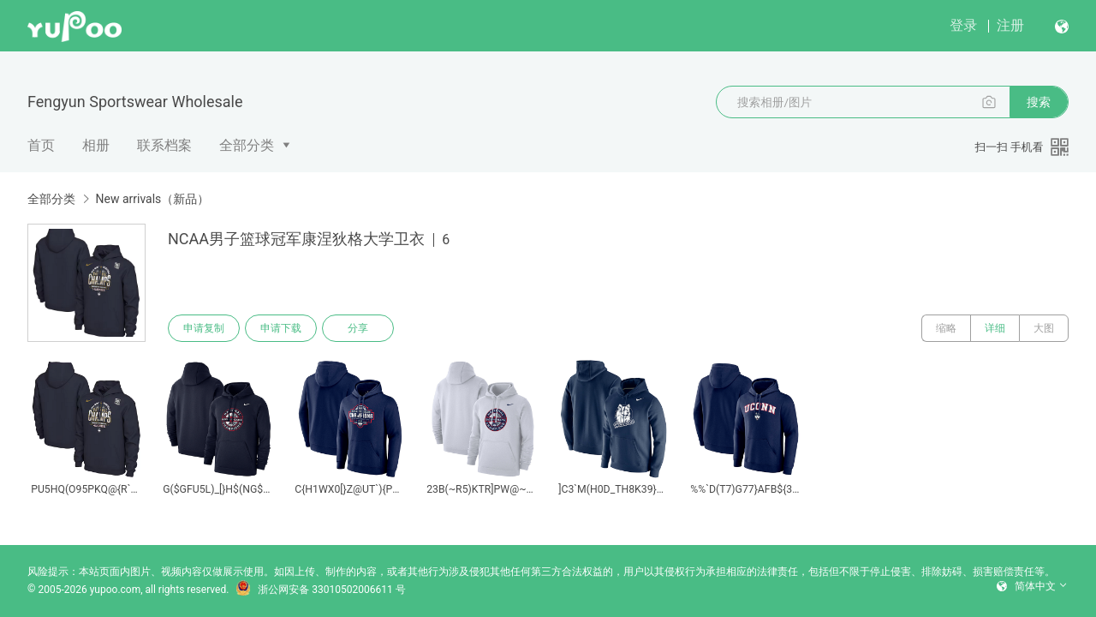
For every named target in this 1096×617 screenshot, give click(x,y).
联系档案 (164, 145)
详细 (995, 328)
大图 (1043, 328)
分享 (358, 328)
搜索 (1039, 102)
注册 (1010, 25)
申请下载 (280, 328)
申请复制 (203, 328)
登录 (963, 25)
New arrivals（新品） (152, 199)
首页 (41, 145)
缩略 (946, 328)
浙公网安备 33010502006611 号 (320, 590)
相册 (96, 145)
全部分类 (246, 145)
